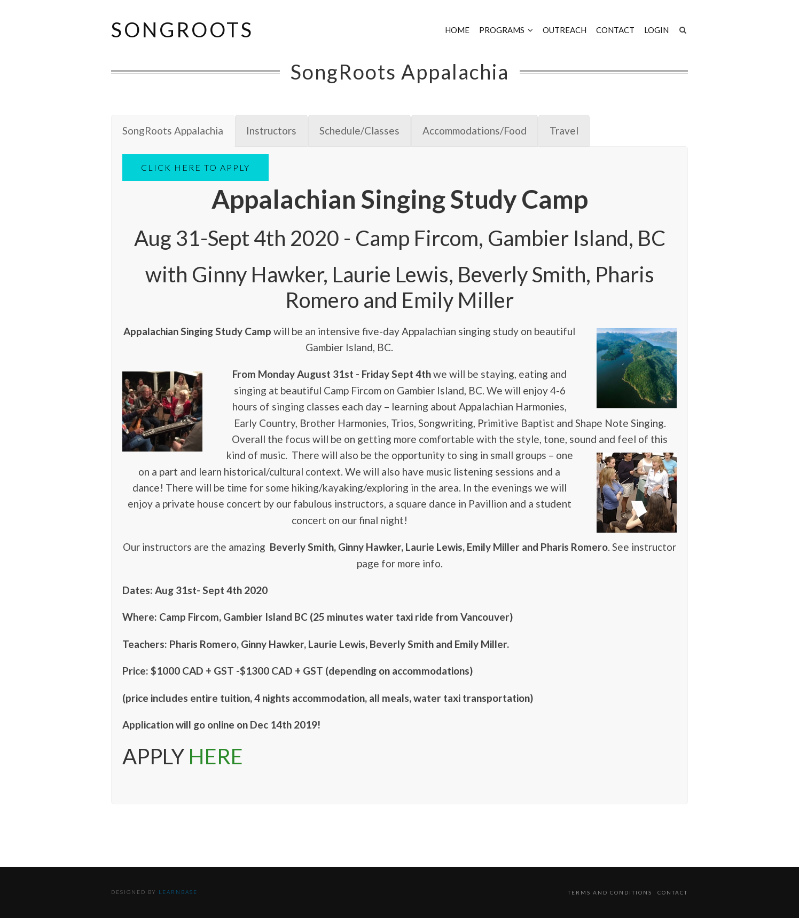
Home (457, 30)
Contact (615, 30)
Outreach (564, 30)
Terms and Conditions (610, 892)
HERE (216, 756)
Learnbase (178, 892)
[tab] (172, 131)
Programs (501, 30)
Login (656, 30)
